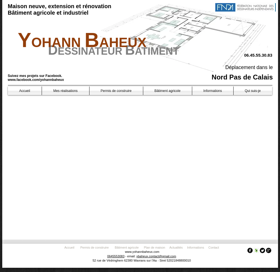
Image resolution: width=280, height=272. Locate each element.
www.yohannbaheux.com (142, 251)
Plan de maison (154, 247)
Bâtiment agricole (127, 247)
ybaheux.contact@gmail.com (156, 256)
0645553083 (115, 256)
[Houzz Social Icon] (256, 250)
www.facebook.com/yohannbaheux (36, 80)
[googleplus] (268, 250)
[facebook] (250, 250)
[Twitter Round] (262, 250)
